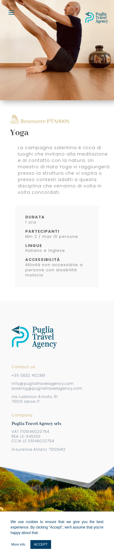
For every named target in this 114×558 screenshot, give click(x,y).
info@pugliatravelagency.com (43, 383)
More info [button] (18, 544)
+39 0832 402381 (28, 375)
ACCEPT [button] (41, 544)
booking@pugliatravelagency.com (47, 388)
